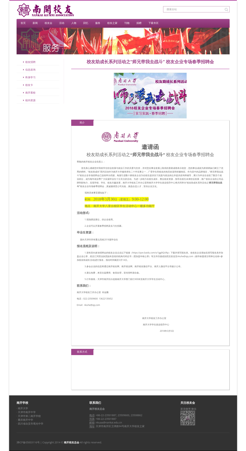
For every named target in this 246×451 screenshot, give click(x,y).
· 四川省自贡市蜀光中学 (30, 423)
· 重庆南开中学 (25, 419)
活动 (61, 23)
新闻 (35, 23)
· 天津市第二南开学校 (29, 416)
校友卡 (27, 85)
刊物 (126, 23)
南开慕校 (29, 92)
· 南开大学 (22, 408)
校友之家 (112, 23)
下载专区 (153, 23)
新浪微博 (185, 409)
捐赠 (138, 23)
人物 (73, 23)
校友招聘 (29, 62)
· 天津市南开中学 (26, 412)
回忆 (85, 23)
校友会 (48, 23)
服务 (97, 23)
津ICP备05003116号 (28, 442)
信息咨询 (29, 69)
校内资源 (29, 100)
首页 (23, 23)
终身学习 (29, 77)
